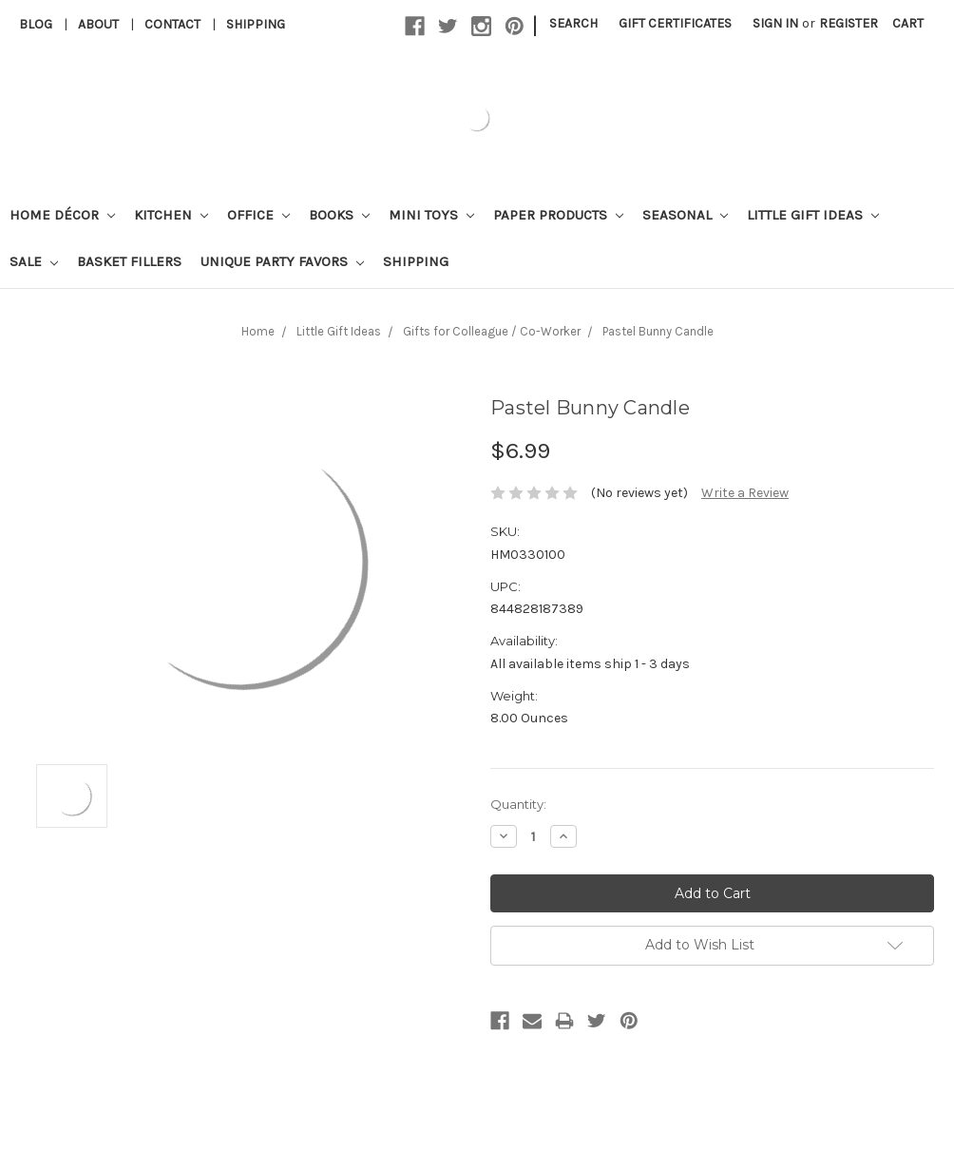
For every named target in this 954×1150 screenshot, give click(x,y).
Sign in (775, 23)
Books (339, 214)
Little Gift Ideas (813, 214)
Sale (34, 261)
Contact (172, 24)
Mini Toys (431, 214)
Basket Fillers (129, 261)
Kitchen (171, 214)
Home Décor (62, 214)
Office (258, 214)
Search (573, 23)
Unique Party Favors (282, 261)
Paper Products (558, 214)
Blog (35, 24)
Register (848, 23)
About (98, 24)
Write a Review (745, 493)
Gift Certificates (675, 23)
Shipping (255, 24)
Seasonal (685, 214)
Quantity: (518, 804)
